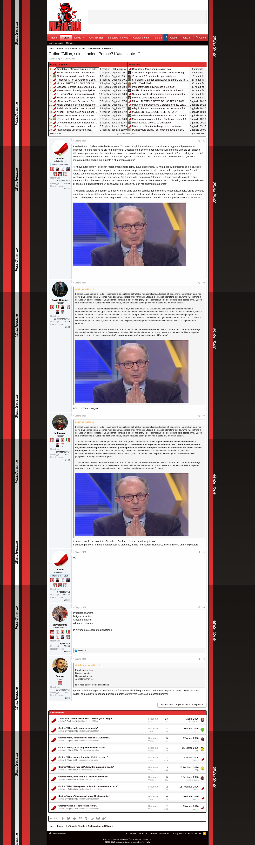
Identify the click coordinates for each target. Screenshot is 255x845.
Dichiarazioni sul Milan (88, 721)
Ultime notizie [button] (57, 64)
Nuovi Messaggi (56, 43)
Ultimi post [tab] (135, 64)
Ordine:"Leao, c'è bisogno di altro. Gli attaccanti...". (84, 796)
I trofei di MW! (161, 37)
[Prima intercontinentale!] (65, 174)
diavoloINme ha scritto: (86, 665)
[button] (83, 38)
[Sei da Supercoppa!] (55, 174)
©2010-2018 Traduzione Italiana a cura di (127, 842)
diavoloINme (60, 624)
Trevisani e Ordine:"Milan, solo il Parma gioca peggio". (85, 718)
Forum (65, 37)
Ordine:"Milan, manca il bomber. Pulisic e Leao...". (83, 757)
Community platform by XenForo (127, 839)
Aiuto (190, 833)
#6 (203, 659)
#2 (203, 283)
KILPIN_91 (194, 722)
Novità (77, 37)
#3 (203, 416)
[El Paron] (57, 169)
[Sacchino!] (60, 174)
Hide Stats (55, 134)
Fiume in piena (192, 780)
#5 (203, 607)
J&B (197, 751)
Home (54, 37)
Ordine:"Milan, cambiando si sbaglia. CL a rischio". (84, 737)
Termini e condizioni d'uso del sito (154, 833)
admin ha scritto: (83, 289)
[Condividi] (199, 141)
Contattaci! (131, 833)
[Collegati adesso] (60, 154)
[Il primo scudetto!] (57, 307)
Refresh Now (198, 134)
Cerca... (70, 43)
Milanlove (60, 433)
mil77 (196, 731)
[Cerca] (200, 38)
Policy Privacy (179, 833)
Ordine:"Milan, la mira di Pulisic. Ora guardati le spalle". (86, 767)
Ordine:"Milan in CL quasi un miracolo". (78, 728)
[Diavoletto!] (52, 169)
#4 (203, 552)
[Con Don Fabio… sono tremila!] (68, 169)
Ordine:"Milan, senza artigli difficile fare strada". (82, 747)
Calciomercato (141, 37)
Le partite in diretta (118, 37)
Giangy (60, 676)
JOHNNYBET (95, 37)
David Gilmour (60, 300)
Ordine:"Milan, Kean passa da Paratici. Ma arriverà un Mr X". (88, 786)
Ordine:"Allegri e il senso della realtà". (77, 806)
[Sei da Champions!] (62, 169)
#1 (203, 141)
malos (196, 741)
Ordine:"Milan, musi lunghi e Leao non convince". (83, 776)
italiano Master (57, 833)
